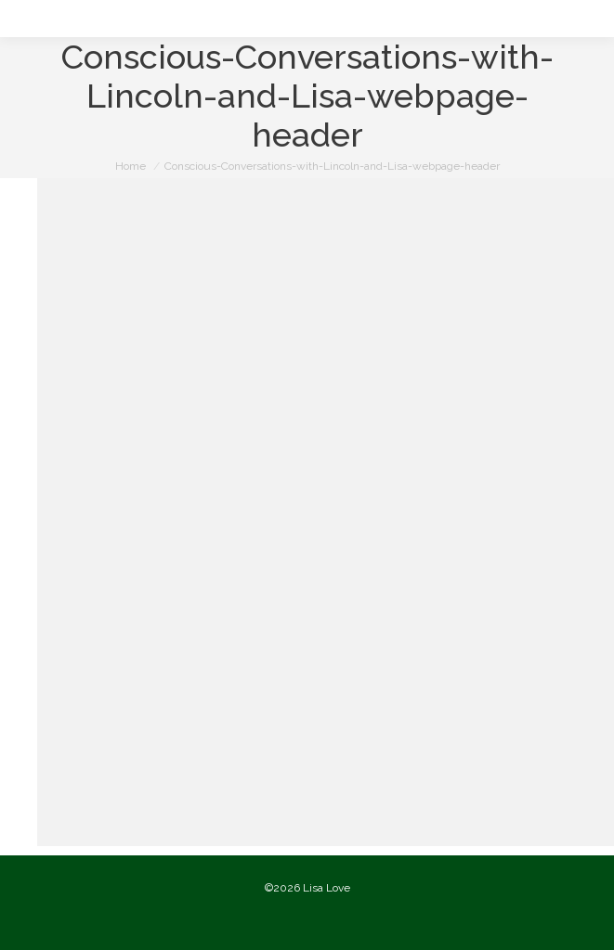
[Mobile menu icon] (30, 18)
